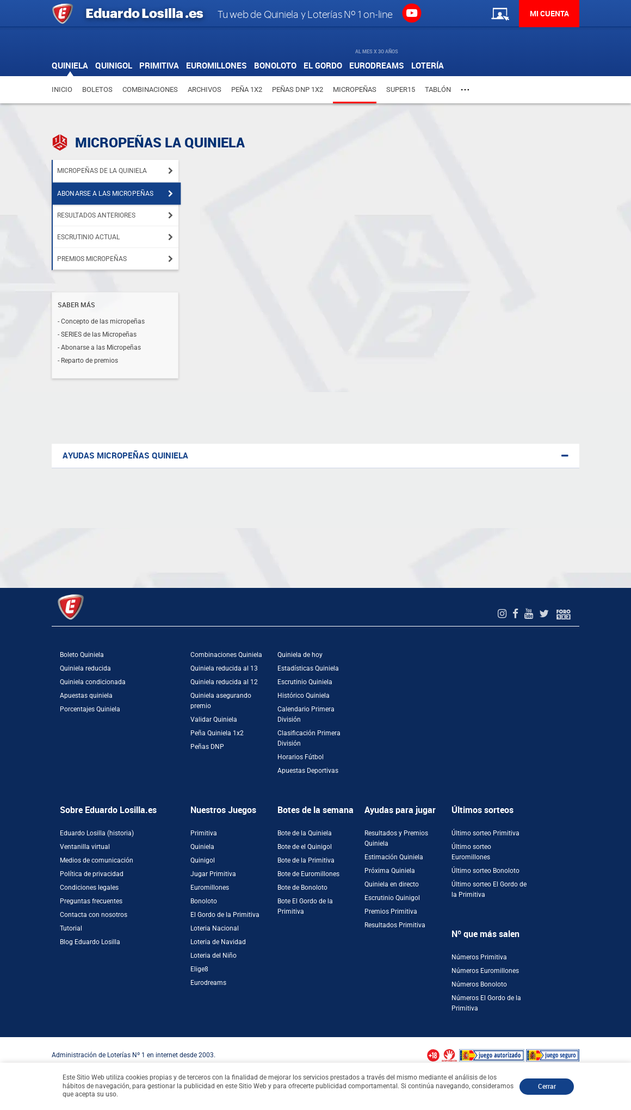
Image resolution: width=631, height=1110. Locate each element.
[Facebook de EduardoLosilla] (516, 613)
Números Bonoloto (479, 984)
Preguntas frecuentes (91, 901)
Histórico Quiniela (303, 695)
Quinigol (202, 860)
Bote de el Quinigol (304, 847)
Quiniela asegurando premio (220, 701)
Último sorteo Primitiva (485, 833)
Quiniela (202, 847)
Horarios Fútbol (300, 757)
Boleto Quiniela (82, 655)
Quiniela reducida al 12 (224, 682)
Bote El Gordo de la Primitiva (305, 906)
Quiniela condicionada (93, 682)
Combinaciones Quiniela (226, 655)
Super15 (400, 89)
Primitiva (203, 833)
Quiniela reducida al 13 (224, 668)
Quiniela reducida (85, 668)
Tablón (438, 89)
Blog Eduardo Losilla (90, 942)
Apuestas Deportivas (307, 770)
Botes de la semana (315, 810)
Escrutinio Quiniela (304, 682)
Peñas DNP (207, 747)
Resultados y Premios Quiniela (396, 838)
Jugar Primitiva (213, 874)
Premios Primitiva (390, 911)
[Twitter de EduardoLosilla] (545, 613)
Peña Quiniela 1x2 (217, 733)
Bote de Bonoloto (302, 887)
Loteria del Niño (213, 955)
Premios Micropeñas (92, 259)
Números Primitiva (479, 957)
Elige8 (199, 969)
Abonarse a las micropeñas (105, 193)
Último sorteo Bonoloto (485, 871)
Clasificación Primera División (309, 738)
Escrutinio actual (88, 237)
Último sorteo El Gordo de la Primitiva (489, 889)
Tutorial (71, 928)
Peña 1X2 (246, 89)
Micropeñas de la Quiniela (102, 171)
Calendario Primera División (306, 714)
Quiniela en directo (391, 884)
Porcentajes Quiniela (90, 709)
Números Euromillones (485, 971)
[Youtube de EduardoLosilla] (530, 613)
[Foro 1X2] (563, 613)
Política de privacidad (91, 874)
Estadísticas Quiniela (308, 668)
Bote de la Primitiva (306, 860)
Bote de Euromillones (308, 874)
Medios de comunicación (96, 860)
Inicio (62, 89)
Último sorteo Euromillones (471, 852)
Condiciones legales (89, 887)
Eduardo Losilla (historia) (97, 833)
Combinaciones (150, 89)
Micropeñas (354, 89)
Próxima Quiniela (389, 871)
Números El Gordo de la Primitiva (486, 1003)
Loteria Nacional (214, 928)
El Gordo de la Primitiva (224, 915)
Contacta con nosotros (93, 915)
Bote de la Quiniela (304, 833)
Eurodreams (208, 983)
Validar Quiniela (213, 719)
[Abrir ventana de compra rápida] (3, 1040)
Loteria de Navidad (218, 942)
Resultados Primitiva (394, 925)
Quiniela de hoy (300, 655)
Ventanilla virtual (85, 847)
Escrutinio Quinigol (392, 898)
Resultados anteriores (96, 215)
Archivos (204, 89)
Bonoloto (203, 901)
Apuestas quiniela (86, 695)
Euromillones (209, 887)
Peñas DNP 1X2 (297, 89)
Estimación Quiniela (393, 857)
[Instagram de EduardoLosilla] (503, 613)
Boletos (97, 89)
